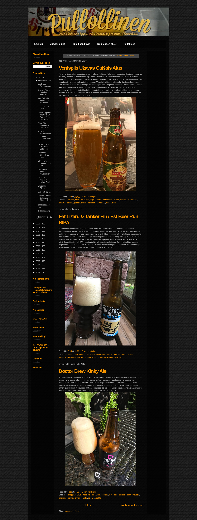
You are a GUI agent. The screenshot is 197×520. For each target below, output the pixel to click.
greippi (71, 495)
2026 (38, 77)
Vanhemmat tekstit (132, 505)
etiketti (71, 200)
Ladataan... (38, 57)
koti (87, 354)
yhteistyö (118, 357)
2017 (38, 254)
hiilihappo (96, 495)
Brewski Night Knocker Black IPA (43, 92)
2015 (38, 261)
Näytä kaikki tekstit (125, 55)
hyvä (77, 200)
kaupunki (85, 200)
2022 (38, 235)
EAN (76, 354)
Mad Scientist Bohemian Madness (43, 100)
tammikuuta (43, 217)
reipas (91, 498)
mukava (62, 203)
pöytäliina (101, 203)
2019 (38, 246)
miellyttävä (132, 200)
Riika (108, 203)
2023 (38, 231)
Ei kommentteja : (89, 197)
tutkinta (95, 357)
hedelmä (87, 495)
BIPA (70, 354)
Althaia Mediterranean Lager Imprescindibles (44, 136)
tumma (88, 357)
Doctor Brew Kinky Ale (82, 371)
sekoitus (131, 354)
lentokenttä (108, 200)
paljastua (63, 498)
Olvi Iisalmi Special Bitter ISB (44, 163)
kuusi (92, 354)
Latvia (99, 200)
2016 (38, 257)
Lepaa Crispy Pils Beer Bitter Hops (43, 146)
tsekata (80, 357)
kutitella (122, 495)
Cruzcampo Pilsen (42, 187)
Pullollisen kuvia (81, 44)
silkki (114, 203)
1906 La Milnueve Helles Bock (44, 179)
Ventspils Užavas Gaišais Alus (90, 68)
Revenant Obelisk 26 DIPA (43, 155)
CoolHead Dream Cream (45, 85)
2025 (38, 224)
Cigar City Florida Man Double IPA (44, 125)
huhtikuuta (43, 81)
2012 (38, 272)
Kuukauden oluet (106, 44)
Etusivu (38, 44)
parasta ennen (80, 203)
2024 (38, 228)
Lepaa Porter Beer (43, 107)
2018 (38, 250)
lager (92, 200)
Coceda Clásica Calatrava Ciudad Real (44, 197)
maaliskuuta (43, 205)
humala (104, 495)
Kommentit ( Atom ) (72, 511)
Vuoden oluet (57, 44)
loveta (116, 200)
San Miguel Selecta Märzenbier (43, 171)
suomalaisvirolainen (67, 357)
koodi (82, 354)
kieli (116, 495)
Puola (84, 498)
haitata (79, 495)
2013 (38, 268)
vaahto (98, 498)
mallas (123, 200)
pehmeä (92, 203)
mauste (136, 495)
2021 (38, 239)
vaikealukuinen (106, 357)
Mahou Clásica (44, 192)
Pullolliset (129, 44)
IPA (111, 495)
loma (129, 495)
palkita (70, 203)
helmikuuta (43, 211)
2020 (38, 242)
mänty (109, 354)
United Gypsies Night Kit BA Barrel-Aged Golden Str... (44, 116)
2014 (38, 265)
